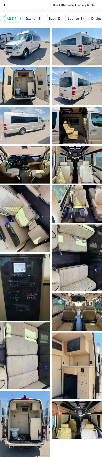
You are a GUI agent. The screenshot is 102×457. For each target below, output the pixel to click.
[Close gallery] (5, 5)
